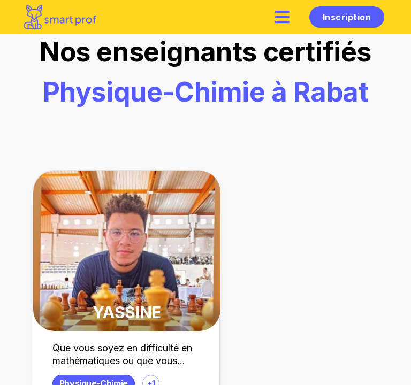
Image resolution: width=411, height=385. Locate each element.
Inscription (347, 17)
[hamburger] (283, 16)
